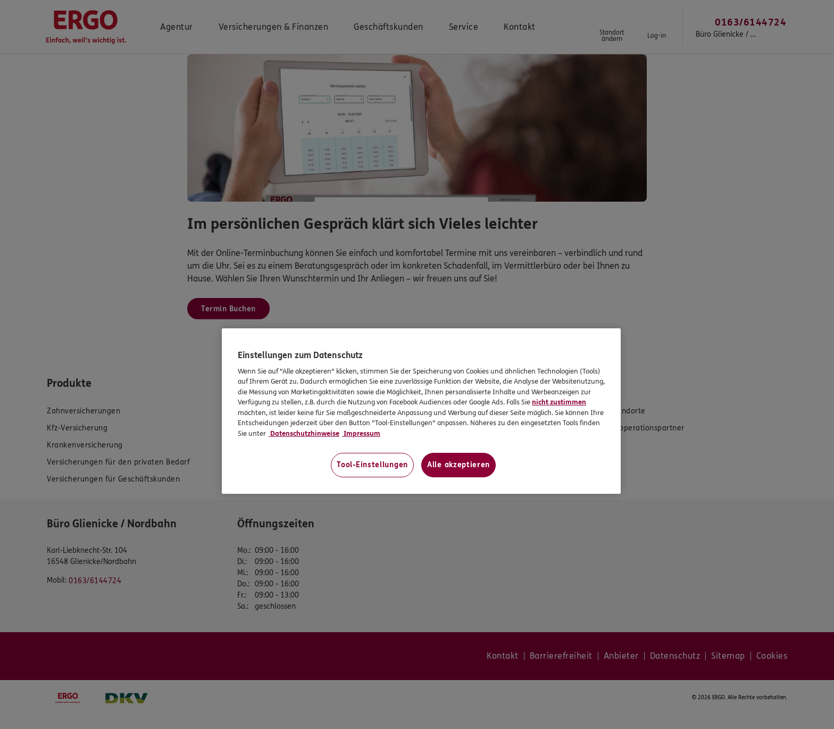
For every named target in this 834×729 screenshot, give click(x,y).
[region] (421, 411)
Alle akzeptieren (458, 464)
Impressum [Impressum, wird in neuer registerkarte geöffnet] (361, 433)
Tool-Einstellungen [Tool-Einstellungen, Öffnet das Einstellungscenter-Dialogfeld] (372, 464)
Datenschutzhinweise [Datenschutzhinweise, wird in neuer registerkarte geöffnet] (304, 433)
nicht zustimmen (559, 402)
